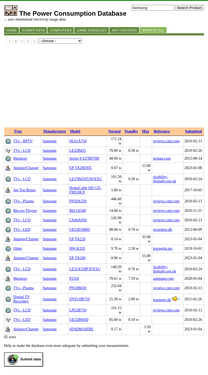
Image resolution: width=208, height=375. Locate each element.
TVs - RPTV (23, 141)
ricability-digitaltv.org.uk (164, 179)
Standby (131, 131)
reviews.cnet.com (166, 141)
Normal (114, 131)
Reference (162, 131)
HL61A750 (78, 141)
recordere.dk (162, 230)
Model (75, 131)
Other (17, 248)
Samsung (49, 141)
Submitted (193, 131)
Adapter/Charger (26, 168)
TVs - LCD (22, 151)
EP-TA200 (77, 258)
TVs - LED (21, 230)
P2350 (74, 279)
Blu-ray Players (25, 211)
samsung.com (163, 279)
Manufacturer (54, 131)
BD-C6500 (77, 211)
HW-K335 (77, 248)
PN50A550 (77, 201)
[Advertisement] (104, 87)
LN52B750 (77, 310)
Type (18, 131)
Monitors (20, 158)
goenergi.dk (162, 300)
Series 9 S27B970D (84, 158)
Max (145, 131)
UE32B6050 (78, 320)
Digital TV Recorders (21, 299)
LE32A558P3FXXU (84, 269)
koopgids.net (163, 248)
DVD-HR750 (79, 299)
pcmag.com (162, 158)
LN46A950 (78, 220)
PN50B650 (77, 288)
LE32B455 (77, 151)
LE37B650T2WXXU (85, 179)
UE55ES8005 (79, 230)
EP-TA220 (77, 239)
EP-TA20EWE (80, 168)
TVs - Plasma (23, 201)
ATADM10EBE (81, 329)
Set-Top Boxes (24, 190)
